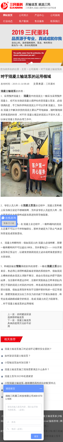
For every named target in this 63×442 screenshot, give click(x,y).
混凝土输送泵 (8, 91)
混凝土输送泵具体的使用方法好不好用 (19, 323)
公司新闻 (55, 15)
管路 (18, 266)
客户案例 (23, 21)
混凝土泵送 (29, 205)
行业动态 (8, 21)
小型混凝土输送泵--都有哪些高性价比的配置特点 (30, 383)
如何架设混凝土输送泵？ (18, 356)
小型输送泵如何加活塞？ (18, 362)
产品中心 (39, 15)
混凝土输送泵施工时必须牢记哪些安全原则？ (28, 349)
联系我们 (55, 21)
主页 (24, 69)
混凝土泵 (52, 266)
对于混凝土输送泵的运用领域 (18, 303)
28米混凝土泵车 (52, 436)
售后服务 (39, 21)
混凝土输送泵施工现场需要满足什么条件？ (27, 369)
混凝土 (27, 96)
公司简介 (23, 15)
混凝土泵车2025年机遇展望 (19, 376)
